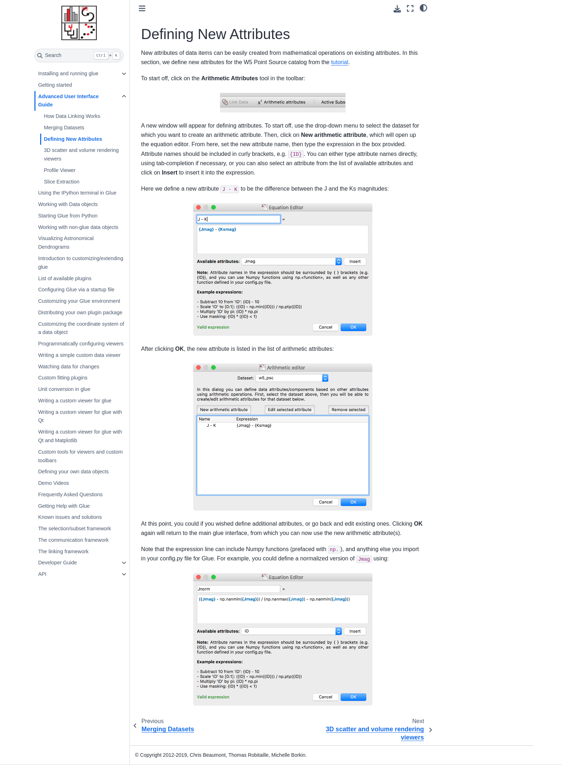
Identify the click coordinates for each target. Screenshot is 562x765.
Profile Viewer (60, 170)
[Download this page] (397, 9)
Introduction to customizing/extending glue (80, 262)
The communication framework (73, 540)
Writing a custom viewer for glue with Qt (80, 416)
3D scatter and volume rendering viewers (81, 154)
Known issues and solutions (70, 517)
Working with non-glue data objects (78, 227)
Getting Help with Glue (64, 506)
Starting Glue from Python (67, 216)
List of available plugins (64, 278)
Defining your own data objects (73, 471)
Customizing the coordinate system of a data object (81, 328)
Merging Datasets (64, 127)
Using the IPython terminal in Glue (77, 193)
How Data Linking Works (72, 116)
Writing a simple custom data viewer (79, 355)
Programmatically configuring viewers (80, 343)
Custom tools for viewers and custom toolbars (80, 456)
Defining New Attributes (73, 139)
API (42, 574)
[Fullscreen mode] (410, 8)
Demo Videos (53, 483)
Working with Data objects (67, 204)
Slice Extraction (61, 182)
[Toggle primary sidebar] (142, 8)
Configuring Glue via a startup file (76, 289)
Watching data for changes (68, 366)
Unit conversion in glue (64, 389)
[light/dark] (423, 7)
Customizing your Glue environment (79, 301)
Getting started (55, 85)
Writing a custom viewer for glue (74, 400)
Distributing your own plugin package (80, 312)
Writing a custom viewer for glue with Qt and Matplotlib (80, 436)
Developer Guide (57, 562)
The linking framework (63, 551)
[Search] (79, 55)
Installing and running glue (68, 73)
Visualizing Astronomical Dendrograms (66, 242)
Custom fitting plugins (62, 378)
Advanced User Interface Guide (68, 101)
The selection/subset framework (74, 528)
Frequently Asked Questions (70, 494)
